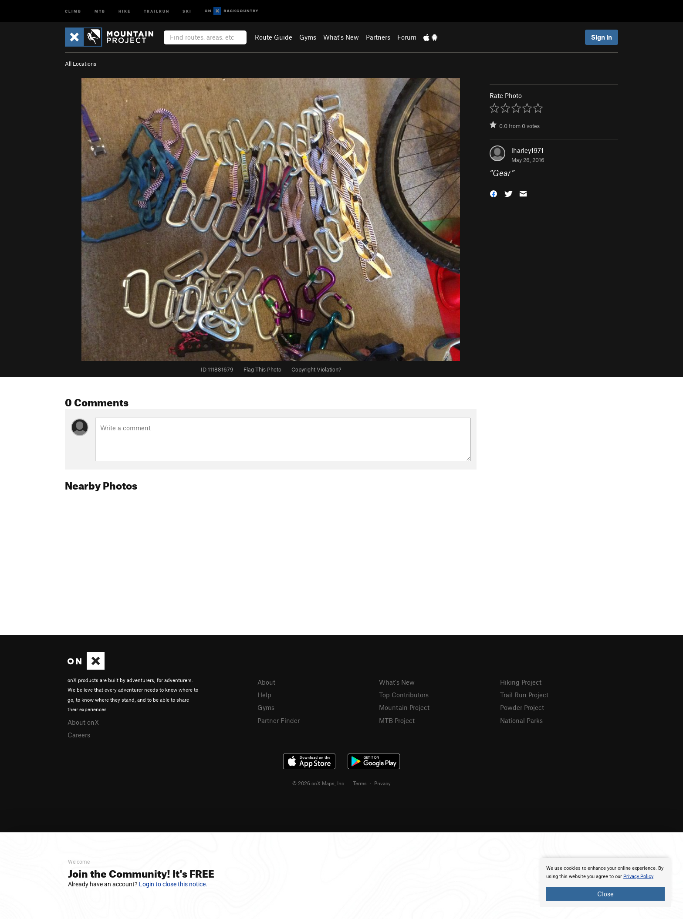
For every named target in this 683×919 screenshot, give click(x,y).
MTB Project (397, 720)
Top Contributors (404, 695)
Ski (187, 11)
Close (605, 894)
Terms (360, 783)
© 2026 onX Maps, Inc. (318, 783)
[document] (605, 882)
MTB (100, 11)
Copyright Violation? (316, 369)
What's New (341, 37)
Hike (124, 11)
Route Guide (273, 37)
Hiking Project (520, 682)
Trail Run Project (524, 695)
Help (264, 695)
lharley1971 (527, 150)
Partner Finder (278, 720)
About (266, 682)
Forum (406, 37)
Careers (79, 735)
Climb (73, 11)
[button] (493, 193)
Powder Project (522, 707)
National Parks (521, 720)
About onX (83, 722)
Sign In (601, 37)
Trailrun (156, 11)
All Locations (80, 63)
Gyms (307, 37)
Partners (378, 37)
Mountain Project (404, 707)
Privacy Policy (638, 876)
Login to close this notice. (173, 884)
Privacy (382, 783)
